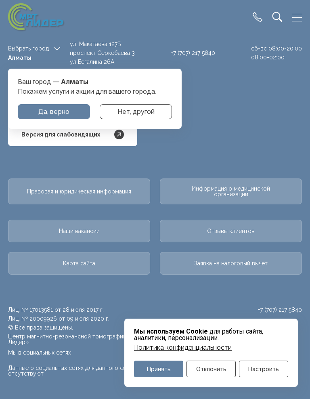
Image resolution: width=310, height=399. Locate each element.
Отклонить (211, 368)
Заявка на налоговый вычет (231, 263)
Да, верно (53, 112)
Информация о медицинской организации (231, 191)
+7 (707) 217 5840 (193, 53)
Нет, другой (136, 112)
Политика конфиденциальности (183, 347)
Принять (159, 368)
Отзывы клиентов (231, 231)
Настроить (263, 368)
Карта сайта (79, 263)
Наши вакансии (79, 231)
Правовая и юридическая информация (79, 191)
